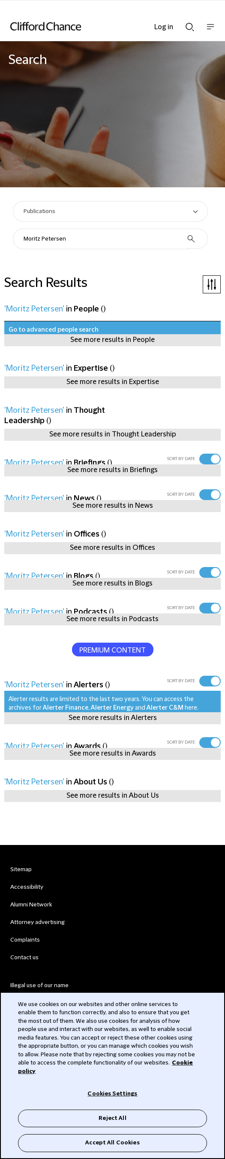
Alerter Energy (112, 708)
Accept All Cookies (112, 1142)
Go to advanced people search (54, 329)
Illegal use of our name (39, 985)
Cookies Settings (112, 1093)
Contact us (24, 957)
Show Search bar (190, 27)
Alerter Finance (65, 708)
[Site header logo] (100, 26)
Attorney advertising (37, 922)
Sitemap (21, 869)
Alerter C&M (165, 708)
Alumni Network (31, 904)
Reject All (112, 1118)
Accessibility (26, 887)
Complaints (25, 939)
